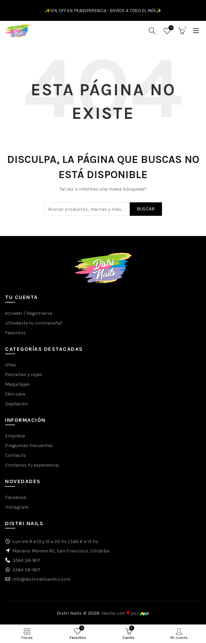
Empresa (15, 436)
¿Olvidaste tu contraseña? (34, 323)
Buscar (146, 209)
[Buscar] (152, 31)
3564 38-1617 (26, 560)
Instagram (17, 507)
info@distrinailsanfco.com (41, 579)
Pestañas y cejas (23, 374)
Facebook (16, 497)
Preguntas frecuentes (29, 445)
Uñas (10, 365)
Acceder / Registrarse (28, 313)
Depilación (16, 404)
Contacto (15, 455)
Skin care (15, 394)
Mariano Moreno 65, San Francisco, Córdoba (60, 551)
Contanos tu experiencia (31, 465)
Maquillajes (17, 384)
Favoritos (170, 28)
